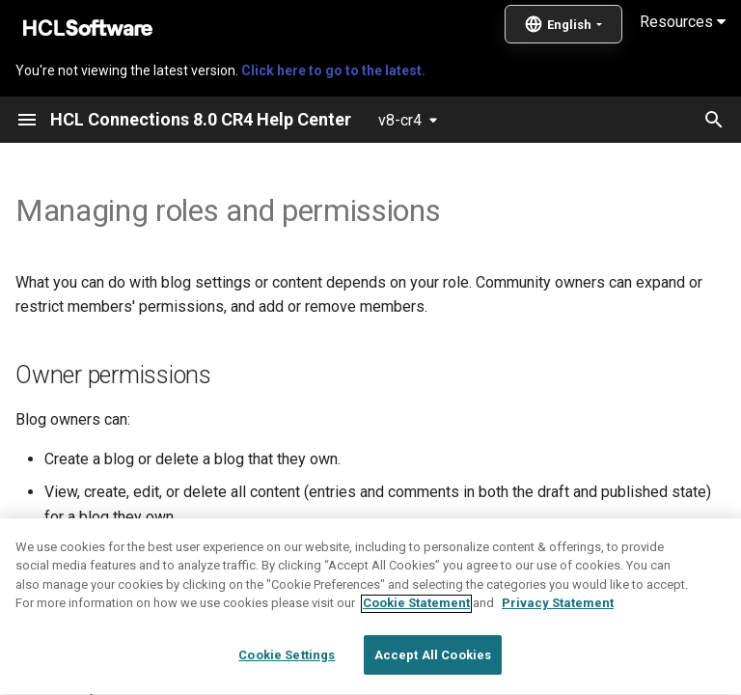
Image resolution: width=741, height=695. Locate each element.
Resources (683, 22)
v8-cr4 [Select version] (400, 120)
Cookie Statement (416, 646)
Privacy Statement (558, 646)
